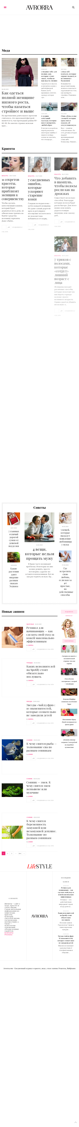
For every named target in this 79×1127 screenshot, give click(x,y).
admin (30, 754)
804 (20, 853)
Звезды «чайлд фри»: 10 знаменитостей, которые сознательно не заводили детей (41, 710)
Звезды (29, 701)
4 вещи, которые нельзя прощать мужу (39, 553)
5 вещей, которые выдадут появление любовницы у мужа (65, 537)
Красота (8, 148)
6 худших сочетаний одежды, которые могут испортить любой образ (49, 120)
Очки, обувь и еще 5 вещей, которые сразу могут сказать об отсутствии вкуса (69, 120)
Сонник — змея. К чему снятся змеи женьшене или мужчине (38, 787)
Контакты (9, 933)
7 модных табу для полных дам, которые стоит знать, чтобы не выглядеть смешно (49, 76)
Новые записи (13, 611)
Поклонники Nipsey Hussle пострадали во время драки (69, 722)
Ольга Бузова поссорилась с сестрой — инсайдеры (69, 681)
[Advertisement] (39, 32)
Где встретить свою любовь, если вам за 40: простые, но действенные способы (66, 581)
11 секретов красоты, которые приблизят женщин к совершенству (13, 192)
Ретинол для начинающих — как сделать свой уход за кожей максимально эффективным (40, 634)
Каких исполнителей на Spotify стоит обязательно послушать (40, 671)
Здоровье (30, 624)
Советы (39, 507)
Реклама (8, 934)
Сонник (29, 740)
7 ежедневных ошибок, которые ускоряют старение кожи (39, 198)
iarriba (30, 645)
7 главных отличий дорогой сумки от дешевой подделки (14, 538)
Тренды (29, 663)
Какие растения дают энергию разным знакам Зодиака (14, 577)
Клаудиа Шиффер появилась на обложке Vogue (69, 701)
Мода (6, 50)
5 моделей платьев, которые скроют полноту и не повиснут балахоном (68, 76)
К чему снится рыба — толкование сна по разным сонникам (41, 747)
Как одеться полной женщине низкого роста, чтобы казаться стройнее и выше (18, 102)
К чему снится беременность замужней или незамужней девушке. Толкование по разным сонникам (41, 829)
